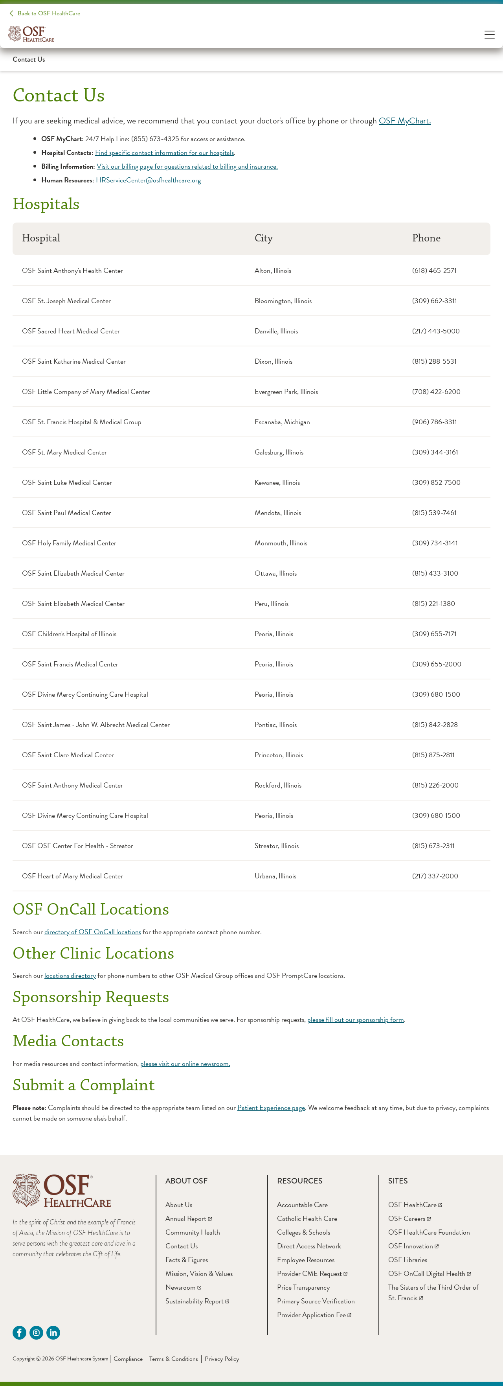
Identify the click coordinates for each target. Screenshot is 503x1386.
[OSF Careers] (409, 1218)
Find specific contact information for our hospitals (164, 152)
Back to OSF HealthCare (49, 13)
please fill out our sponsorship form (355, 1019)
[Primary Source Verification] (316, 1301)
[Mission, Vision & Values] (199, 1273)
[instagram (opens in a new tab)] (36, 1333)
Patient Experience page (271, 1107)
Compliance (128, 1359)
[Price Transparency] (303, 1287)
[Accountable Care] (302, 1204)
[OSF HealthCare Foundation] (429, 1232)
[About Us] (178, 1204)
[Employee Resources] (305, 1259)
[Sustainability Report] (197, 1301)
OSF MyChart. (405, 120)
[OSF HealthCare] (415, 1204)
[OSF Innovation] (413, 1246)
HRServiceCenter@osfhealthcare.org (148, 180)
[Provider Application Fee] (314, 1314)
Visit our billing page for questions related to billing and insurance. (187, 166)
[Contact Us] (181, 1246)
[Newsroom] (183, 1287)
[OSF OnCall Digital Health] (429, 1273)
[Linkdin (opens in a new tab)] (53, 1333)
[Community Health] (192, 1232)
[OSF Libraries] (407, 1259)
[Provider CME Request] (312, 1273)
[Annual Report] (188, 1218)
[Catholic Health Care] (307, 1218)
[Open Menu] (490, 34)
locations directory (70, 975)
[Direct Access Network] (309, 1246)
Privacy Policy (222, 1359)
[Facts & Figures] (186, 1259)
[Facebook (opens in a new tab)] (19, 1333)
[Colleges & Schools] (303, 1232)
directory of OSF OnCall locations (92, 931)
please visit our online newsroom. (185, 1063)
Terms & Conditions (173, 1359)
